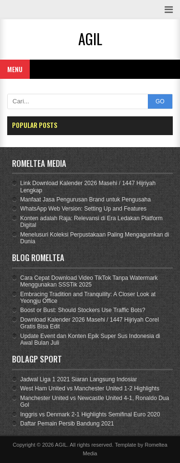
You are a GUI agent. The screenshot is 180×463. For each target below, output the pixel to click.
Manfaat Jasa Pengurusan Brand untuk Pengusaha (85, 199)
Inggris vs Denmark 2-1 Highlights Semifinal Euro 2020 (90, 414)
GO (160, 101)
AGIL (61, 445)
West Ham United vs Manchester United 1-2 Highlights (89, 388)
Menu (15, 69)
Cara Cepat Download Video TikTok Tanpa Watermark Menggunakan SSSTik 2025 (89, 281)
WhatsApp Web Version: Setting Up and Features (83, 208)
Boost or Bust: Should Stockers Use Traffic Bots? (82, 310)
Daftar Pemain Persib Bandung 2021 (67, 423)
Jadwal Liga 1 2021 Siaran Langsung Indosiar (78, 379)
